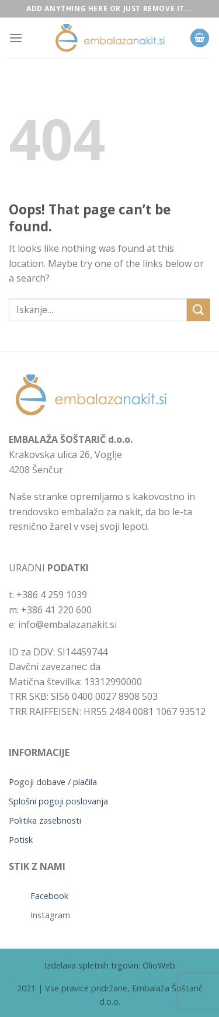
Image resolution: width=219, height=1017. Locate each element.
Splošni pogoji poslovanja (58, 801)
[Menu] (16, 37)
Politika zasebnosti (45, 820)
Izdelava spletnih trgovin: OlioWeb (109, 965)
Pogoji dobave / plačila (53, 781)
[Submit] (198, 309)
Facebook (49, 895)
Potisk (21, 839)
